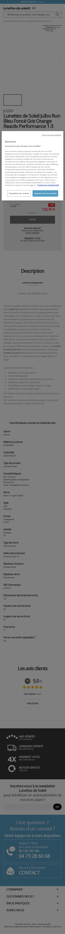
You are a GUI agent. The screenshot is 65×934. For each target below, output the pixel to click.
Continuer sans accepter (51, 135)
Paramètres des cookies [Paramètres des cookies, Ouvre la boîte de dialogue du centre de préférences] (19, 193)
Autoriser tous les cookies (45, 193)
